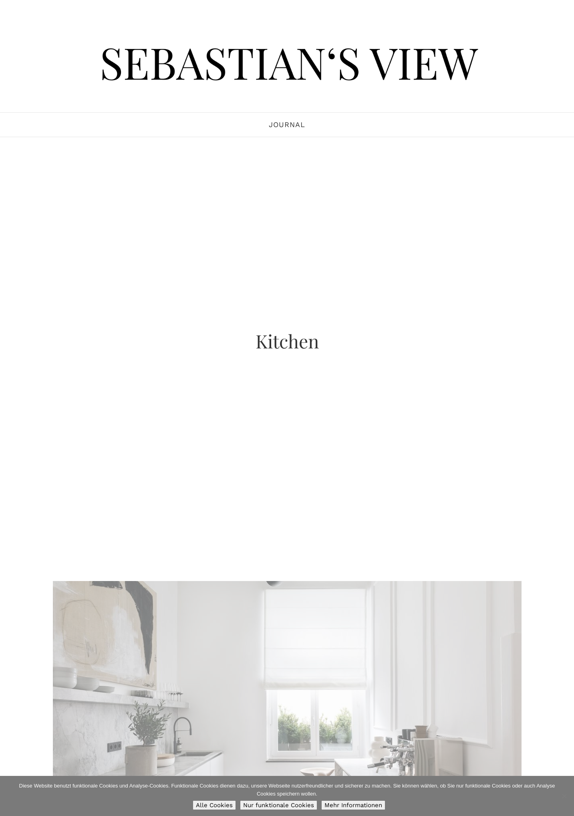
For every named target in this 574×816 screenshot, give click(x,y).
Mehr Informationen (353, 805)
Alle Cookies (214, 805)
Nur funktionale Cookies (278, 805)
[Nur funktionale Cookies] (564, 796)
